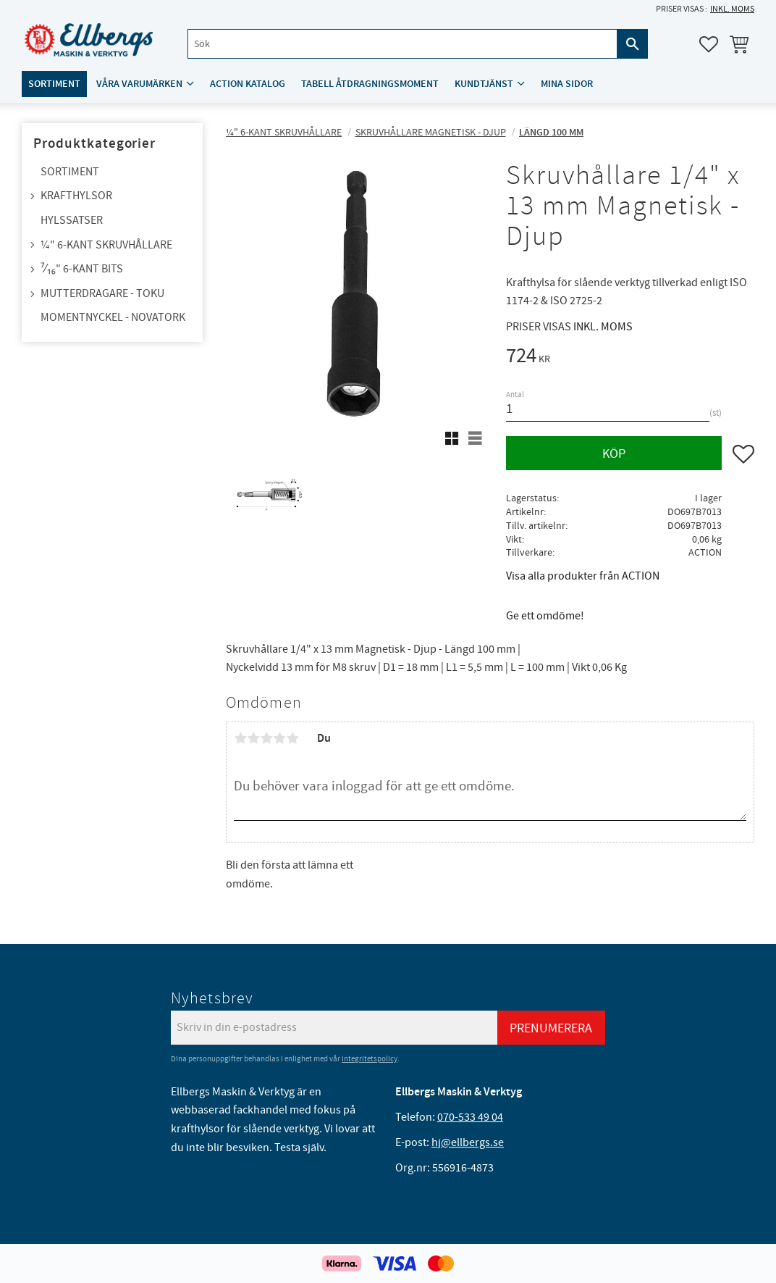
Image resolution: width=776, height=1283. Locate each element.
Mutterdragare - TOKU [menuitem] (102, 293)
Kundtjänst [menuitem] (484, 84)
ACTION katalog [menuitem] (247, 84)
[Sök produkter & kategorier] (402, 44)
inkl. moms (732, 9)
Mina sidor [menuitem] (567, 84)
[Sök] (632, 44)
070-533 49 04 (470, 1117)
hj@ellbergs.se (467, 1142)
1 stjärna (240, 738)
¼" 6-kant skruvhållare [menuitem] (106, 245)
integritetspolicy (369, 1058)
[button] (708, 44)
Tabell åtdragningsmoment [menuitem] (370, 84)
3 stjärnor (266, 738)
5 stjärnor (292, 738)
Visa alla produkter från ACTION (582, 576)
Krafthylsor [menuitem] (76, 195)
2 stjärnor (253, 738)
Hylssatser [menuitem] (72, 220)
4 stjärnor (279, 738)
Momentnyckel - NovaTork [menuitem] (113, 317)
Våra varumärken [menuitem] (139, 84)
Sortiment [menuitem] (54, 84)
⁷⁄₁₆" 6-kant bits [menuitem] (82, 269)
